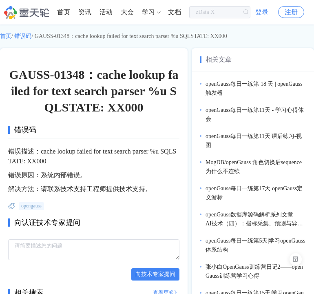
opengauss (31, 206)
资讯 (84, 12)
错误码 (22, 36)
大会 (127, 12)
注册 (291, 12)
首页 (63, 12)
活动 (106, 12)
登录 (261, 12)
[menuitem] (63, 12)
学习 (148, 12)
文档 (174, 12)
